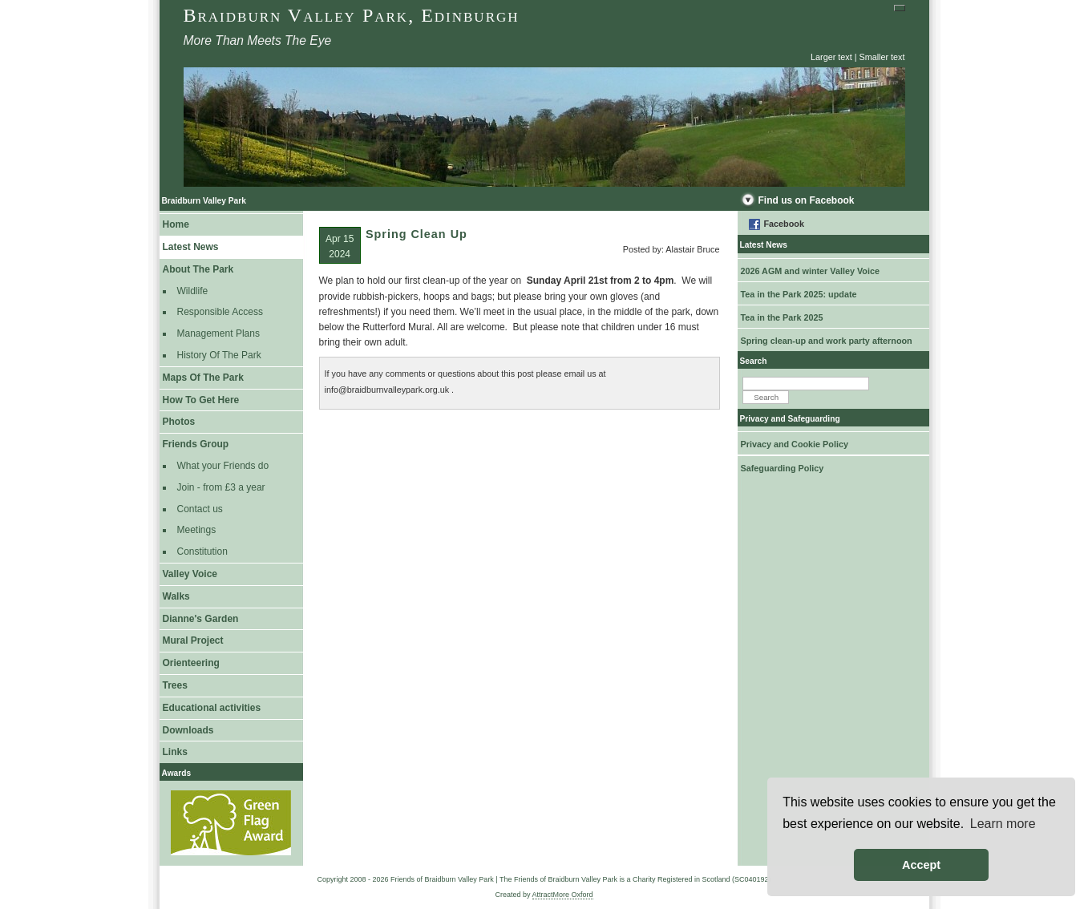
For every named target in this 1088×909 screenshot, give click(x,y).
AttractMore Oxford (562, 895)
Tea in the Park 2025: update (799, 294)
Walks (176, 596)
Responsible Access (220, 311)
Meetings (196, 529)
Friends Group (196, 444)
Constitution (202, 551)
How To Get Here (201, 400)
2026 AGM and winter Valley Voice (810, 271)
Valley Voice (190, 574)
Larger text (831, 57)
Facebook (784, 223)
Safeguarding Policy (782, 468)
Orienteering (191, 663)
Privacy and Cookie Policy (794, 444)
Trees (175, 685)
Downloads (188, 730)
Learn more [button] (1003, 823)
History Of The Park (219, 355)
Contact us (200, 509)
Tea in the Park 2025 (782, 317)
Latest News (191, 246)
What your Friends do (223, 465)
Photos (179, 421)
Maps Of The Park (203, 377)
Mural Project (193, 640)
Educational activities (212, 707)
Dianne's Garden (201, 618)
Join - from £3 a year (221, 487)
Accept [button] (921, 864)
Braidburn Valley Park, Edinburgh (352, 15)
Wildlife (192, 291)
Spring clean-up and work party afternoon (826, 340)
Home (176, 224)
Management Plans (218, 333)
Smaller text (882, 57)
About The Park (198, 269)
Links (175, 752)
